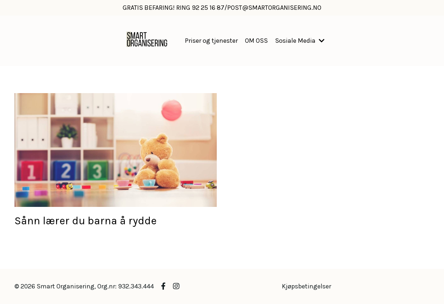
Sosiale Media (300, 41)
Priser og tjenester (211, 41)
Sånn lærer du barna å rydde (85, 220)
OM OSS (256, 41)
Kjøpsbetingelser (306, 286)
